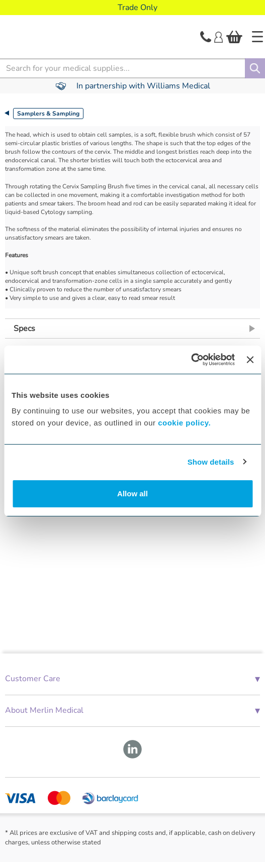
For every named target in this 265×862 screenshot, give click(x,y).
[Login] (218, 36)
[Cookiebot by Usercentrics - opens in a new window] (191, 359)
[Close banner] (249, 359)
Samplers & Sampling (48, 114)
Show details (211, 462)
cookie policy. (184, 422)
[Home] (257, 37)
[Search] (255, 68)
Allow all (132, 493)
